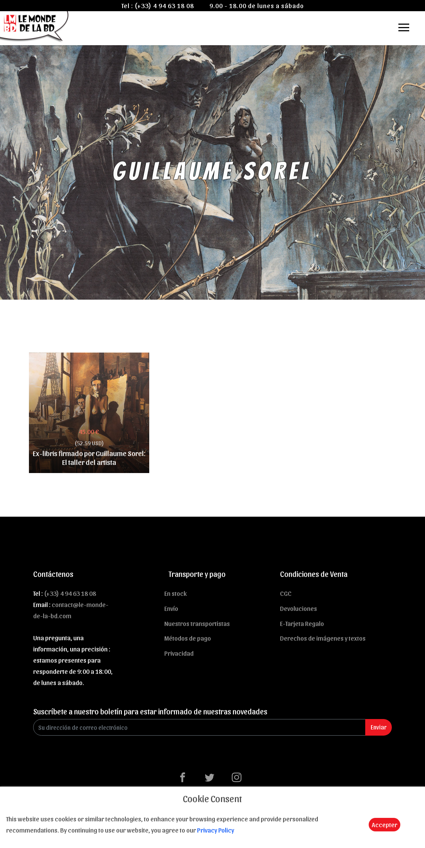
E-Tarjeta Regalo (302, 623)
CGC (286, 593)
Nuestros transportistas (197, 623)
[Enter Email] (199, 727)
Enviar (378, 727)
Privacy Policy (215, 830)
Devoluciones (298, 608)
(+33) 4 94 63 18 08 (164, 5)
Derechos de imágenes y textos (323, 638)
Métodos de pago (187, 638)
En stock (175, 593)
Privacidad (179, 653)
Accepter (384, 824)
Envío (171, 608)
